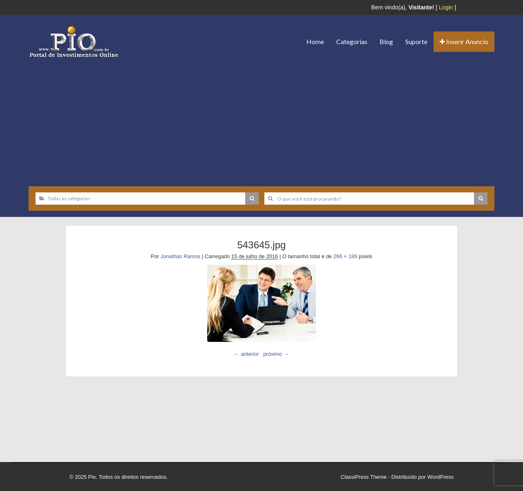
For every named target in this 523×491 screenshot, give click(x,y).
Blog (386, 41)
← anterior (246, 354)
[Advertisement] (261, 119)
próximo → (276, 354)
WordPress (440, 477)
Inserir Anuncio (464, 41)
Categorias (351, 41)
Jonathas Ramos (181, 256)
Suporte (416, 41)
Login (446, 7)
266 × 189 (345, 256)
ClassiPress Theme (364, 477)
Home (315, 41)
